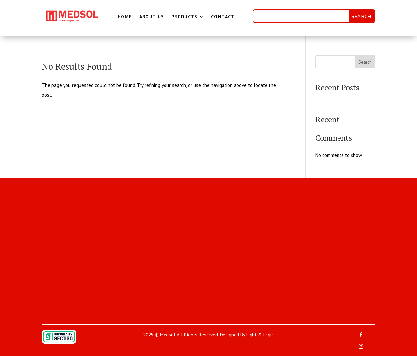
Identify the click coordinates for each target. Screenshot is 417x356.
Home (125, 17)
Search (365, 62)
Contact (223, 17)
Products (184, 17)
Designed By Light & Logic (247, 335)
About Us (151, 17)
